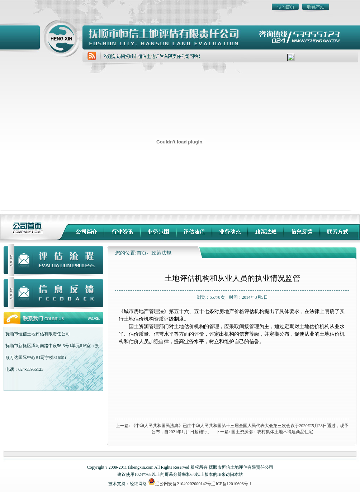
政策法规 (161, 253)
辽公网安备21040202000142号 (179, 483)
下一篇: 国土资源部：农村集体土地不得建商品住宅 (264, 431)
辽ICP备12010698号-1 (231, 483)
